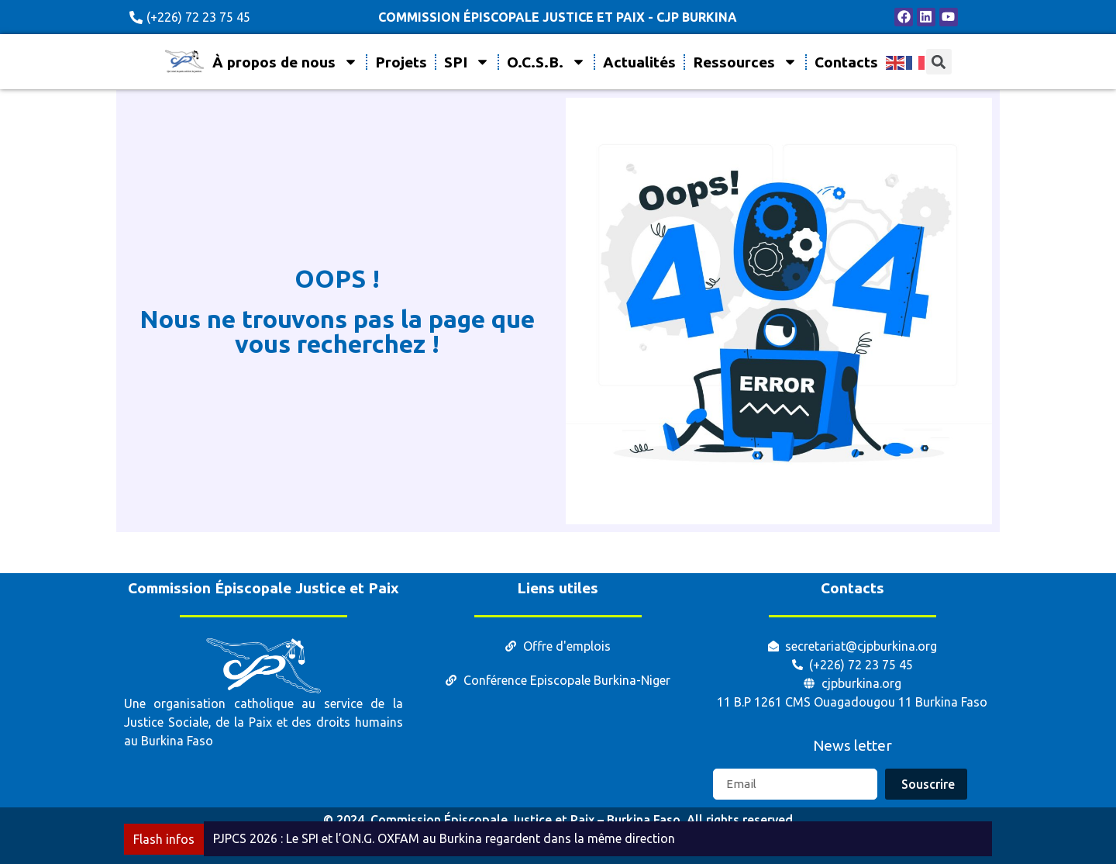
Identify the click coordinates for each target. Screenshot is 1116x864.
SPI (467, 62)
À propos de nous (285, 62)
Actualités (639, 62)
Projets (401, 62)
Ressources (745, 62)
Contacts (846, 62)
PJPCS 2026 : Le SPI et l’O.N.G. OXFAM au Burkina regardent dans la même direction (444, 838)
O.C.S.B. (546, 62)
